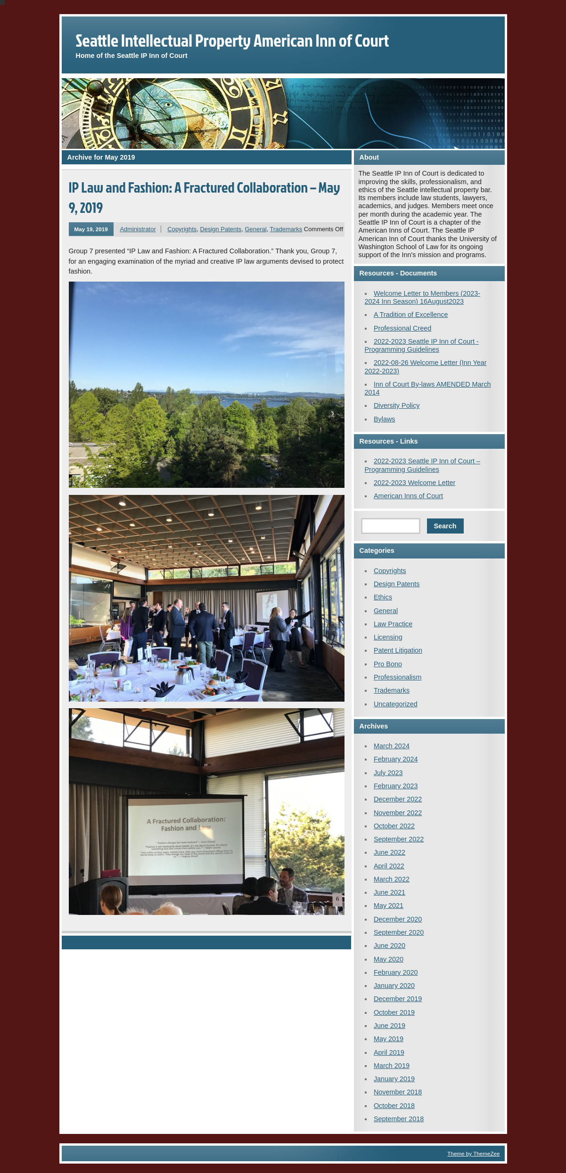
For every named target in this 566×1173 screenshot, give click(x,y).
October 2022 (394, 826)
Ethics (383, 597)
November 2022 (398, 813)
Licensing (388, 637)
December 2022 (398, 799)
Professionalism (398, 677)
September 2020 (399, 932)
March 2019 (392, 1065)
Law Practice (393, 624)
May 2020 (388, 959)
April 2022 (389, 866)
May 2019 (388, 1039)
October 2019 (394, 1012)
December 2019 (398, 999)
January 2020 (394, 985)
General (256, 229)
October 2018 (394, 1105)
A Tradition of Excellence (411, 314)
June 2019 (389, 1025)
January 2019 (394, 1079)
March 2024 (392, 746)
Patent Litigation (398, 650)
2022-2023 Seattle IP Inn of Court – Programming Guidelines (423, 465)
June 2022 (389, 852)
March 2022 (392, 879)
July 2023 (388, 773)
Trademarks (286, 229)
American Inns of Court (408, 496)
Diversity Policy (397, 405)
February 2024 (396, 759)
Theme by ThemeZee (473, 1153)
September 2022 (399, 839)
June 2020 (389, 945)
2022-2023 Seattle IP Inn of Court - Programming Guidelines (422, 345)
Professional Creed (402, 328)
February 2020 (396, 972)
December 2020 (398, 919)
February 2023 (396, 786)
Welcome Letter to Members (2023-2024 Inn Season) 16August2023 (422, 297)
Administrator (138, 229)
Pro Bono (388, 664)
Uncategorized (396, 704)
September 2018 (399, 1119)
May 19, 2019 (91, 229)
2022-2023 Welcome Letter (414, 482)
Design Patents (220, 229)
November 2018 (398, 1092)
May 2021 (388, 905)
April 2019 (389, 1052)
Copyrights (182, 229)
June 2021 (389, 892)
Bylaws (384, 419)
